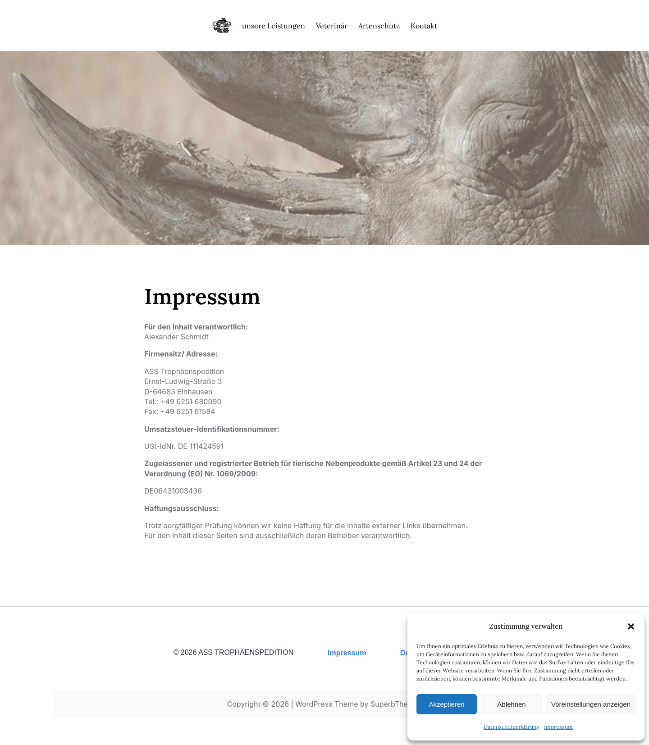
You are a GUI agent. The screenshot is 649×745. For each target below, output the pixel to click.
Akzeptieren (446, 704)
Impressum (558, 726)
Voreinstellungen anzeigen (591, 704)
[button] (630, 626)
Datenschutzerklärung (511, 726)
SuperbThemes (396, 703)
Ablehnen (511, 704)
